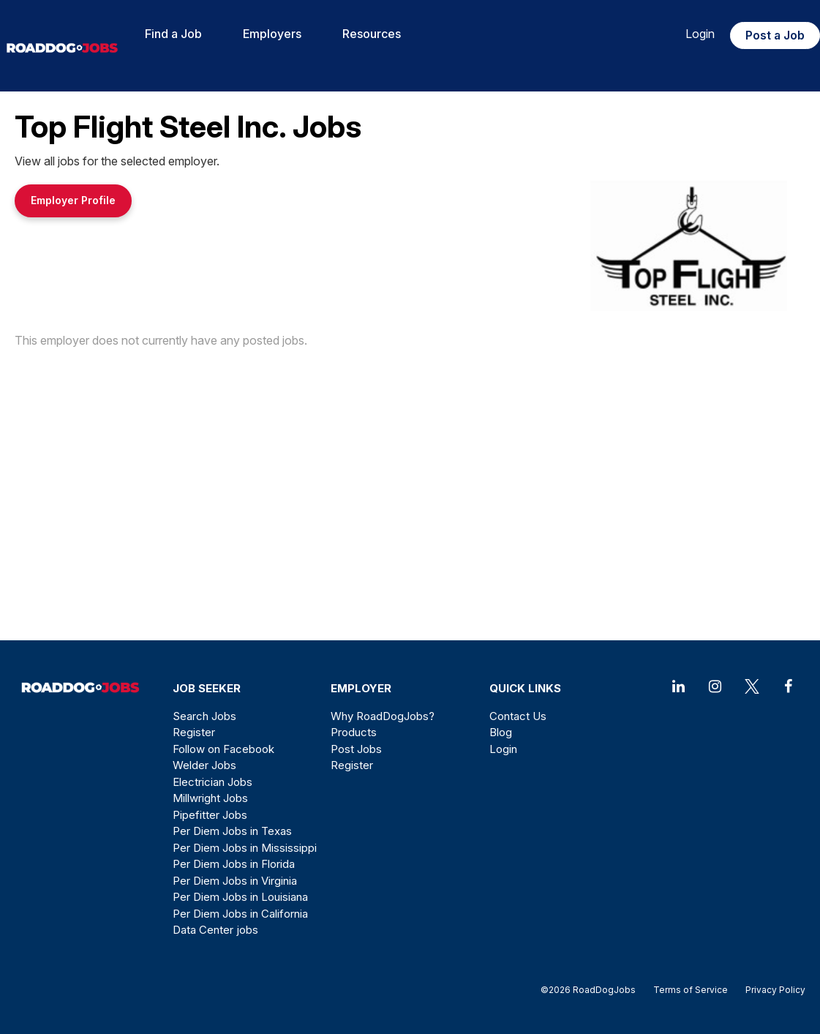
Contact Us (517, 716)
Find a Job (173, 33)
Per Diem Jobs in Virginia (235, 881)
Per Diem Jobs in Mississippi (245, 848)
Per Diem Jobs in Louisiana (240, 897)
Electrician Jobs (212, 782)
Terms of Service (690, 989)
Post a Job (775, 35)
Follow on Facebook (223, 749)
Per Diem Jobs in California (240, 914)
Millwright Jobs (210, 798)
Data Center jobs (215, 930)
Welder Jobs (204, 765)
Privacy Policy (771, 989)
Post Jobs (356, 749)
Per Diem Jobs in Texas (232, 831)
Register (194, 732)
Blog (500, 732)
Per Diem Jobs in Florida (234, 864)
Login (700, 33)
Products (354, 732)
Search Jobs (204, 716)
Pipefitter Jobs (210, 815)
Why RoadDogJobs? (383, 716)
